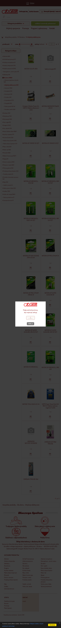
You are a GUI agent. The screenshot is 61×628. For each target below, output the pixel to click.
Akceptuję (52, 625)
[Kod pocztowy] (30, 318)
